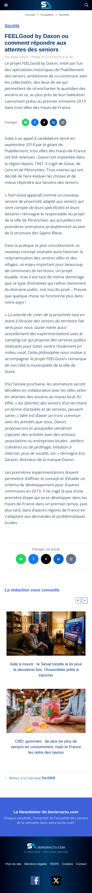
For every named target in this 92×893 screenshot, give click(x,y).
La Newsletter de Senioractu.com (46, 811)
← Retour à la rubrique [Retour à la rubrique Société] (30, 778)
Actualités (46, 14)
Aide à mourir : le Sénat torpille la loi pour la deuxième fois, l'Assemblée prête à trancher (46, 668)
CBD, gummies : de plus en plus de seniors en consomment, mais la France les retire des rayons (46, 746)
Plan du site (13, 864)
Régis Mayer (20, 57)
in (53, 122)
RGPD (55, 864)
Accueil (30, 14)
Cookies (68, 864)
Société (64, 14)
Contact (81, 864)
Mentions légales (36, 864)
